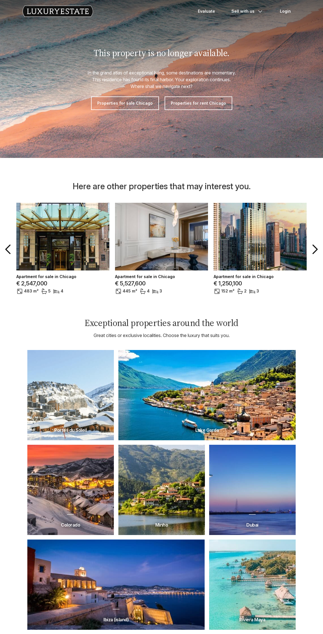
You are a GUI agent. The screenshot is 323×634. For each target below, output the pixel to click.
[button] (9, 249)
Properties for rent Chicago (198, 103)
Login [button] (285, 11)
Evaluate (206, 11)
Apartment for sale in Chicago (46, 276)
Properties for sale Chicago (125, 103)
